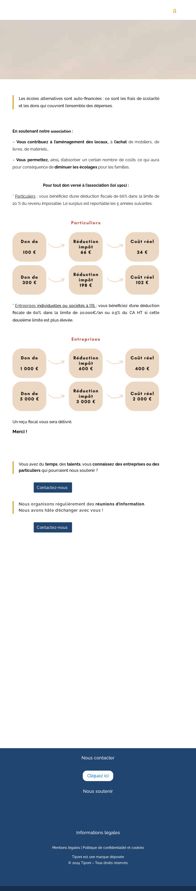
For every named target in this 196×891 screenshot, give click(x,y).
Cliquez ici (98, 775)
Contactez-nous (52, 487)
